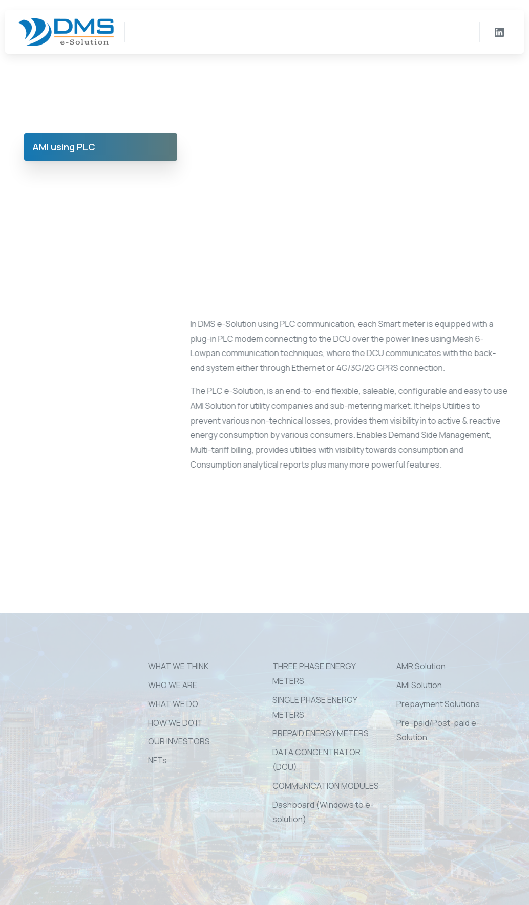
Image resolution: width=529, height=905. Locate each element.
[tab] (101, 147)
